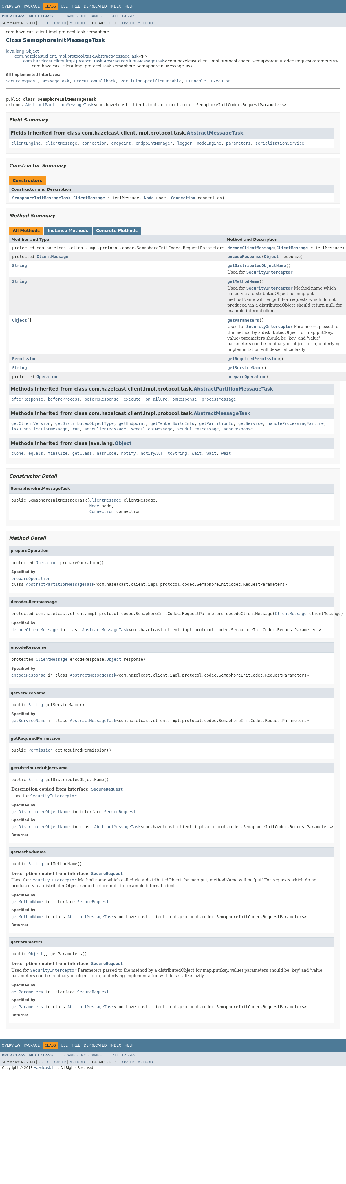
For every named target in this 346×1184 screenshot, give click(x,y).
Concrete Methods (117, 230)
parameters (238, 143)
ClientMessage (89, 198)
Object (271, 256)
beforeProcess (64, 399)
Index (115, 6)
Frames (71, 16)
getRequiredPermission (253, 358)
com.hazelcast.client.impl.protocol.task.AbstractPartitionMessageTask (93, 61)
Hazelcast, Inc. (46, 1068)
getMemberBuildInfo (172, 423)
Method (77, 23)
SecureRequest (22, 81)
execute (132, 399)
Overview (11, 6)
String (19, 265)
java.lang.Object (22, 51)
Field (43, 23)
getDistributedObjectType (84, 423)
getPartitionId (216, 423)
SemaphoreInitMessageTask (41, 198)
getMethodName (243, 281)
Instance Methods (67, 230)
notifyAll (152, 453)
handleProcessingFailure (296, 423)
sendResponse (238, 429)
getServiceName (244, 367)
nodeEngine (209, 143)
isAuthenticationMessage (39, 429)
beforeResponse (102, 399)
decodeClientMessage (250, 248)
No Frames (91, 16)
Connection (183, 198)
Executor (220, 81)
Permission (24, 358)
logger (184, 143)
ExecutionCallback (95, 81)
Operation (47, 376)
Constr (59, 23)
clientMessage (61, 143)
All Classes (123, 16)
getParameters (243, 320)
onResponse (184, 399)
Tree (75, 6)
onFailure (157, 399)
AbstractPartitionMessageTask (59, 104)
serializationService (279, 143)
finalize (57, 453)
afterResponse (27, 399)
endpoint (121, 143)
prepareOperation (246, 376)
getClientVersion (30, 423)
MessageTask (55, 81)
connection (94, 143)
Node (149, 198)
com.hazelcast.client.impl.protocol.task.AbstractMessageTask (76, 56)
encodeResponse (244, 256)
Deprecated (95, 6)
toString (177, 453)
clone (17, 453)
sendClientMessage (105, 429)
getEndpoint (132, 423)
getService (250, 423)
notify (128, 453)
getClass (82, 453)
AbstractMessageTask (215, 133)
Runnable (196, 81)
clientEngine (26, 143)
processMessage (219, 399)
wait (197, 453)
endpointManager (154, 143)
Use (64, 6)
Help (129, 6)
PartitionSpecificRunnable (151, 81)
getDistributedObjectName (256, 265)
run (76, 429)
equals (35, 453)
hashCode (106, 453)
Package (32, 6)
